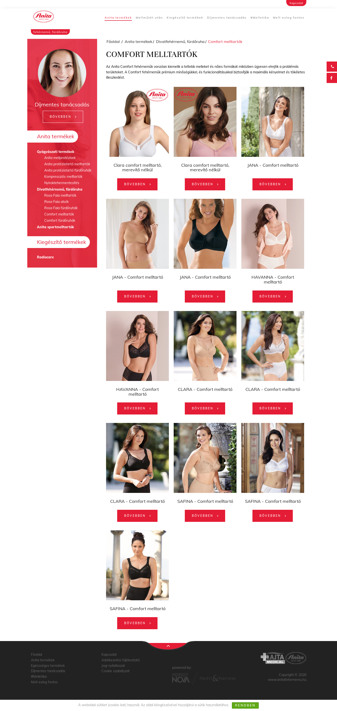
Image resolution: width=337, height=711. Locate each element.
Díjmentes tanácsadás (227, 17)
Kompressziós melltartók (63, 176)
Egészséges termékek (48, 665)
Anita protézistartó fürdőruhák (67, 170)
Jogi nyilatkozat (113, 665)
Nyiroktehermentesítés (61, 183)
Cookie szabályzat (115, 671)
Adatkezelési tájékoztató (120, 660)
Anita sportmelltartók (55, 227)
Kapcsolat (296, 3)
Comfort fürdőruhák (59, 220)
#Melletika (260, 17)
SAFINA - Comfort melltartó (205, 501)
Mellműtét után (149, 17)
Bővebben (60, 116)
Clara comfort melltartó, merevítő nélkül (138, 167)
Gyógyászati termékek (55, 152)
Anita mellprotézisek (60, 158)
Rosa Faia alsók (56, 202)
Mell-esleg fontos (288, 17)
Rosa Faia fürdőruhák (61, 208)
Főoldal (113, 41)
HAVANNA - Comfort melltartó (272, 279)
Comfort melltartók (59, 214)
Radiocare (45, 257)
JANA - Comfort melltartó (272, 165)
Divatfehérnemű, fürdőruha (59, 189)
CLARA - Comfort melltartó (205, 389)
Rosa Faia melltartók (60, 195)
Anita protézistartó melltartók (67, 164)
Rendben (245, 705)
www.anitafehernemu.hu (287, 679)
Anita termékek (118, 17)
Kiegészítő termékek (185, 17)
